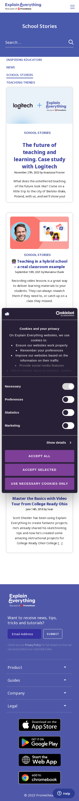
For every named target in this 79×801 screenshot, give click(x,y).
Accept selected (39, 469)
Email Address (22, 634)
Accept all (39, 456)
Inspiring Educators (24, 59)
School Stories (19, 75)
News (10, 67)
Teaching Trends (20, 82)
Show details (56, 442)
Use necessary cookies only (39, 483)
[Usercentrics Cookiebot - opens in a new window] (56, 314)
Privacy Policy (33, 645)
